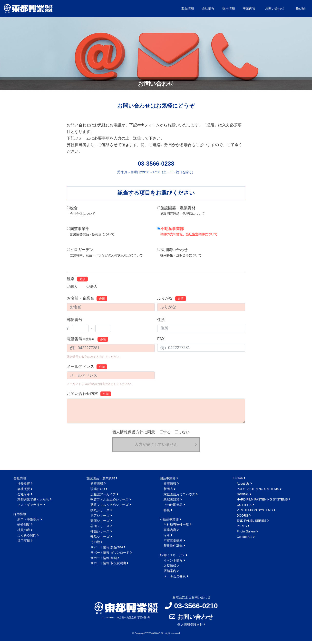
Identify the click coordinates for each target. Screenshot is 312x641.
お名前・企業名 (87, 298)
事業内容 (170, 530)
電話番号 (87, 339)
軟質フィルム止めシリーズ (109, 499)
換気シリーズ (99, 510)
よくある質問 (26, 535)
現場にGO (97, 489)
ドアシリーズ (99, 515)
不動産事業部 (187, 232)
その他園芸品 (173, 505)
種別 (77, 279)
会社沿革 (23, 494)
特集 (167, 510)
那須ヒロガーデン (172, 555)
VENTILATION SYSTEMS (255, 510)
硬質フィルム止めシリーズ (109, 505)
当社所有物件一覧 (176, 524)
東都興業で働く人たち (33, 499)
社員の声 (23, 530)
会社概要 (23, 489)
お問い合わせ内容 (89, 393)
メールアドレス (87, 366)
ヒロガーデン (105, 253)
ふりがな (171, 298)
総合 (81, 211)
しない (182, 432)
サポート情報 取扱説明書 (108, 563)
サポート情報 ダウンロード (109, 552)
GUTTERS (244, 505)
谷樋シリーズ (99, 526)
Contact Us (244, 537)
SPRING (243, 494)
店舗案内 (170, 571)
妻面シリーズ (99, 520)
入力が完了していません (156, 444)
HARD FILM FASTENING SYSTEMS (262, 499)
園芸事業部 (90, 232)
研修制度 (23, 524)
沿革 (167, 535)
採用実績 (23, 540)
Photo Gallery (246, 531)
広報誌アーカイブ (103, 494)
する (165, 432)
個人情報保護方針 (190, 624)
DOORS (242, 515)
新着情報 (96, 483)
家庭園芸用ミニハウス (179, 494)
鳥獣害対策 (171, 499)
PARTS (242, 526)
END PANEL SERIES (251, 520)
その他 (95, 542)
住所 (161, 320)
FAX (161, 339)
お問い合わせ (274, 8)
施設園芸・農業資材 (181, 211)
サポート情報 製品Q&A (106, 547)
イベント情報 (173, 560)
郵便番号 (74, 320)
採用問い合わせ (179, 253)
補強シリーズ (99, 531)
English (301, 8)
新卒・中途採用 (28, 519)
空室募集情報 (173, 540)
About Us (243, 483)
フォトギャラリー (30, 505)
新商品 (168, 489)
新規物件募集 (173, 546)
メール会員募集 (175, 576)
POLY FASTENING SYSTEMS (258, 489)
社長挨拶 (23, 483)
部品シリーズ (99, 537)
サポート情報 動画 (103, 558)
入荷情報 (170, 566)
